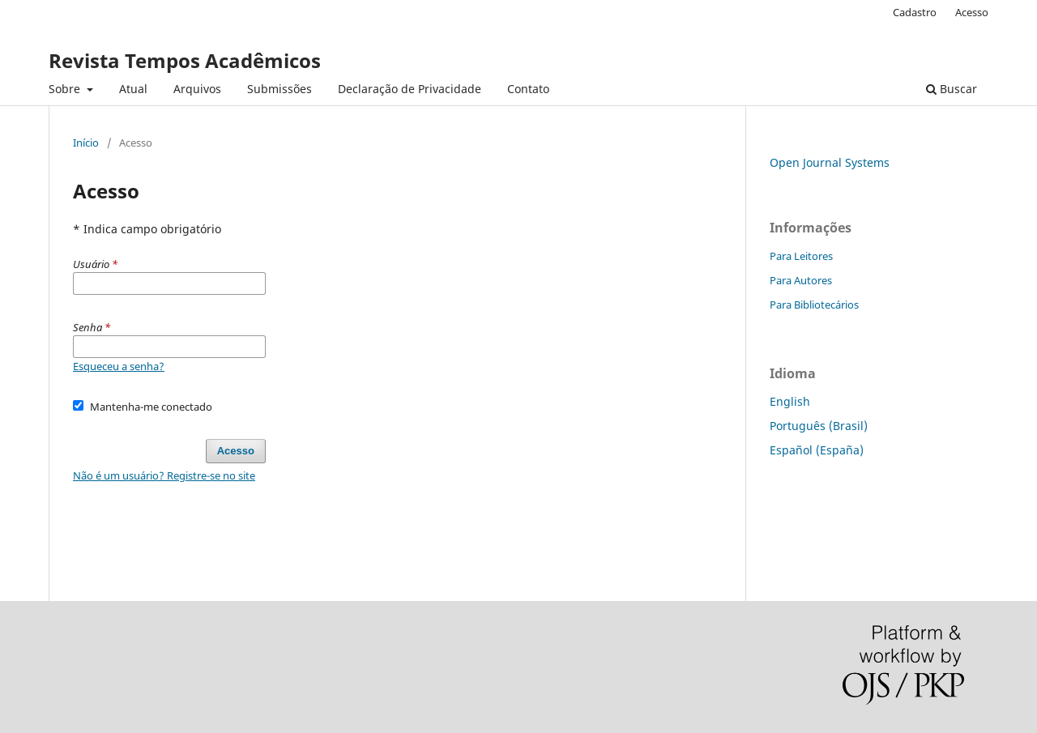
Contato (528, 88)
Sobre (66, 88)
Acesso (971, 12)
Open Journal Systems (830, 162)
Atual (133, 88)
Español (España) (817, 450)
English (790, 401)
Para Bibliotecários (814, 304)
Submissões (279, 88)
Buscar (951, 88)
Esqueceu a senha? (118, 366)
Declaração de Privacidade (409, 88)
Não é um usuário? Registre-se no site (164, 475)
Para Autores (801, 280)
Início (86, 142)
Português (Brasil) (819, 425)
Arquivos (197, 88)
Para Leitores (801, 256)
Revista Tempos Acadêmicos (185, 60)
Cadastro (915, 12)
